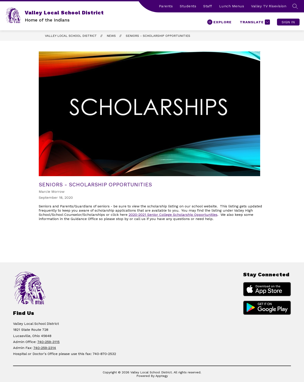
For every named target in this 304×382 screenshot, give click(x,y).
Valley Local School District (71, 35)
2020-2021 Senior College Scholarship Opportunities (173, 214)
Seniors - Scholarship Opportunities (158, 35)
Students (188, 6)
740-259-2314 (44, 348)
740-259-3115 (48, 342)
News (111, 35)
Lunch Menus (231, 6)
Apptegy (161, 376)
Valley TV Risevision (268, 6)
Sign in (288, 22)
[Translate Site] (254, 22)
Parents (166, 6)
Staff (207, 6)
